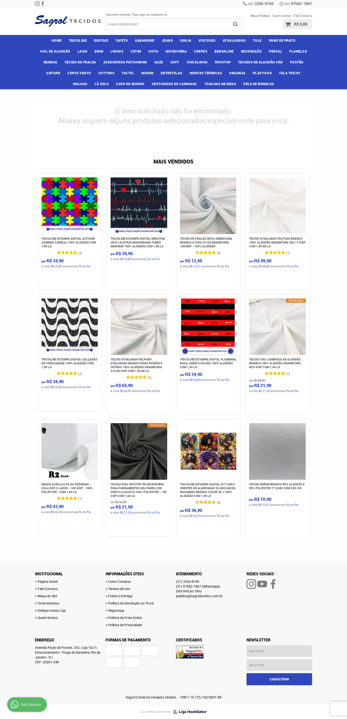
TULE (257, 40)
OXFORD (53, 73)
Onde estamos (48, 603)
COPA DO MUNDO (130, 83)
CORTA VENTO (79, 73)
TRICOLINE (78, 40)
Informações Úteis (125, 574)
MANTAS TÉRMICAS (206, 73)
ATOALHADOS (234, 40)
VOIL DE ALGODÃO (55, 51)
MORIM (147, 73)
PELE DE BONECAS (258, 83)
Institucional (49, 574)
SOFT (174, 62)
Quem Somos (282, 16)
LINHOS (116, 51)
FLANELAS (298, 51)
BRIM (98, 51)
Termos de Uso (119, 588)
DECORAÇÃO (251, 51)
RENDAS (50, 62)
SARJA (185, 40)
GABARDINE (144, 40)
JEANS (167, 40)
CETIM (136, 51)
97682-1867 (298, 3)
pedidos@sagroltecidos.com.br (199, 596)
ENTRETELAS (171, 73)
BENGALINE (224, 51)
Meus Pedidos (260, 16)
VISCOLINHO (197, 62)
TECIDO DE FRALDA (80, 62)
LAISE (82, 51)
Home (57, 40)
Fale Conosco (303, 16)
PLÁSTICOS (262, 73)
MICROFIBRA (176, 51)
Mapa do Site (47, 596)
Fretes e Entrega (120, 596)
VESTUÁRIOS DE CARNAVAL (174, 83)
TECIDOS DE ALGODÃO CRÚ (260, 62)
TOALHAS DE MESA (220, 83)
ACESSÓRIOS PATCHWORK (125, 62)
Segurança (116, 610)
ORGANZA (237, 73)
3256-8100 (261, 3)
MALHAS (80, 83)
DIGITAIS (101, 40)
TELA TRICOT (290, 73)
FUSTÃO (297, 62)
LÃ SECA (102, 83)
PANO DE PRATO (282, 40)
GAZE (158, 62)
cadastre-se (159, 14)
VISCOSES (207, 40)
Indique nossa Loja (52, 610)
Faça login (139, 14)
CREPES (200, 51)
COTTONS (106, 73)
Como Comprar (119, 581)
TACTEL (128, 73)
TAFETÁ (121, 40)
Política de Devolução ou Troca (131, 603)
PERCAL (275, 51)
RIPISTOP (223, 62)
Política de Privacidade (125, 625)
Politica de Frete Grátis (125, 617)
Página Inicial (48, 581)
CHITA (153, 51)
